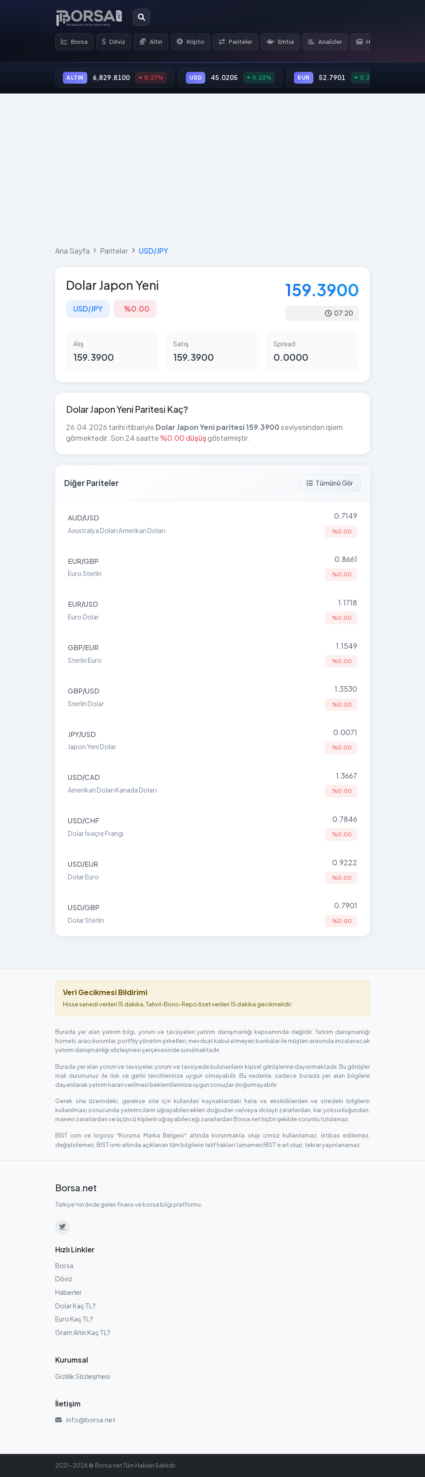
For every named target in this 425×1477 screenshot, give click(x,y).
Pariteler (235, 41)
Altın (151, 41)
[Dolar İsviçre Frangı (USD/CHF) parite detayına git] (212, 827)
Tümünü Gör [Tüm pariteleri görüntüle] (330, 483)
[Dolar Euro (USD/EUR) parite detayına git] (212, 871)
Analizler (325, 41)
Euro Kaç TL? (74, 1319)
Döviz (113, 41)
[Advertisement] (212, 167)
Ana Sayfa (72, 250)
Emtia (280, 41)
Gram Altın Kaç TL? (82, 1332)
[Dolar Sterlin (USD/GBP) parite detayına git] (212, 913)
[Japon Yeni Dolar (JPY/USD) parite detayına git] (212, 740)
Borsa (74, 41)
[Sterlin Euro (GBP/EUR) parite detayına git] (212, 654)
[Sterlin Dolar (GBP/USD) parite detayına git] (212, 697)
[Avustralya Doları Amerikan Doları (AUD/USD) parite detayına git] (212, 524)
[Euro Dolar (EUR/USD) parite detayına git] (212, 611)
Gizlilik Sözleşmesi (82, 1376)
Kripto (190, 41)
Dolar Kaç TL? (75, 1306)
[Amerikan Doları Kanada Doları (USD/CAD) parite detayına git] (212, 784)
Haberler (68, 1292)
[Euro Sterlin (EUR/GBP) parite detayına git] (212, 567)
